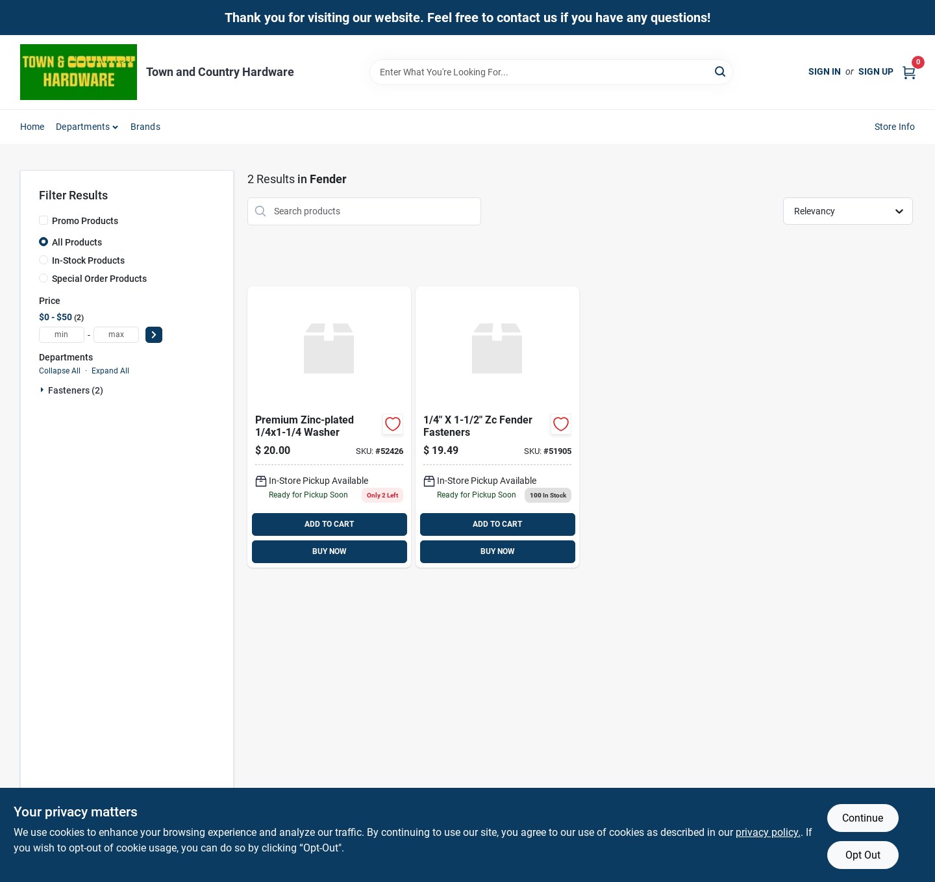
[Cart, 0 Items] (909, 72)
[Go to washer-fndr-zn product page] (329, 427)
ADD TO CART (329, 524)
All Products (77, 242)
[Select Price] (153, 335)
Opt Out (862, 855)
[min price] (61, 335)
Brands (145, 126)
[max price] (116, 335)
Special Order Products (99, 278)
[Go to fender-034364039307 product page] (497, 427)
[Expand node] (43, 389)
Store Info (895, 126)
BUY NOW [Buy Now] (329, 551)
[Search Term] (551, 72)
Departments (83, 126)
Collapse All (60, 370)
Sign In (824, 71)
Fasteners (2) (75, 390)
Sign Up (875, 71)
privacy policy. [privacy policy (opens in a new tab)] (768, 832)
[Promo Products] (43, 220)
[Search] (721, 71)
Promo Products (85, 221)
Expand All (110, 370)
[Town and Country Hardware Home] (78, 72)
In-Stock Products (88, 260)
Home (32, 126)
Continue (862, 818)
